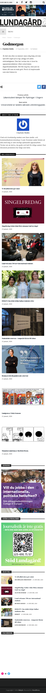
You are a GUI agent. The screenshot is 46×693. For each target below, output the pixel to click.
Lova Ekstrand (20, 625)
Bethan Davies (20, 603)
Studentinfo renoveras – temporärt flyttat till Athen (19, 338)
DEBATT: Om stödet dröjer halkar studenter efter (18, 301)
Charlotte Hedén (8, 49)
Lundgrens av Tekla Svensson (11, 413)
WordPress (36, 690)
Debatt (17, 614)
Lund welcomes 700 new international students (17, 264)
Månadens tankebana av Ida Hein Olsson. (15, 451)
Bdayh (21, 690)
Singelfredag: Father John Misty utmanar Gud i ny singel (20, 226)
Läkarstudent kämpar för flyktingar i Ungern (23, 96)
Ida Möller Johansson (23, 579)
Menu (6, 32)
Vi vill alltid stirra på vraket (11, 189)
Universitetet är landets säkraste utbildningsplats (23, 103)
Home (4, 37)
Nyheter (9, 37)
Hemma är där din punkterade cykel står (15, 376)
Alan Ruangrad (20, 592)
